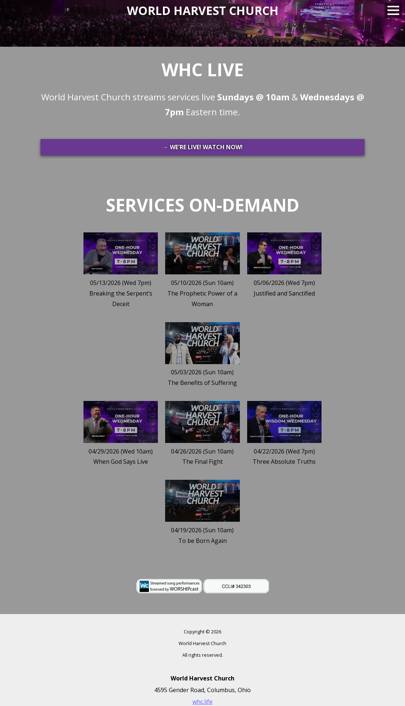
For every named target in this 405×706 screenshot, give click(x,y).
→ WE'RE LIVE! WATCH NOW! (203, 147)
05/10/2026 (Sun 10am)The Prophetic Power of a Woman (202, 293)
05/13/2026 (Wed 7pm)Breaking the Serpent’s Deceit (120, 293)
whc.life (202, 702)
